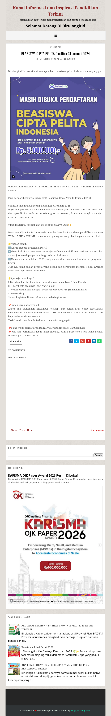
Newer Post (17, 430)
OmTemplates (47, 710)
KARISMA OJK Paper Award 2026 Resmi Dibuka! (43, 475)
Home (30, 430)
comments (69, 59)
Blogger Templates (80, 710)
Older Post (95, 430)
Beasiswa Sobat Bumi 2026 (37, 647)
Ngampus (57, 47)
